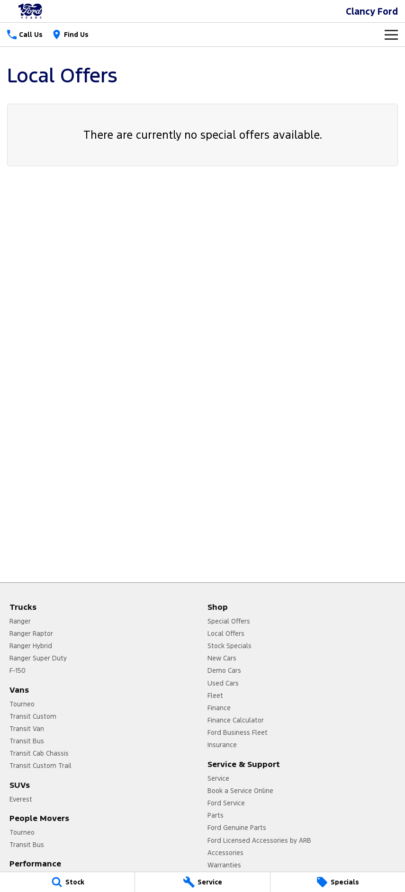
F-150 (17, 670)
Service (218, 778)
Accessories (225, 852)
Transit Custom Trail (40, 765)
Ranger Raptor (31, 633)
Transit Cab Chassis (39, 753)
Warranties (224, 865)
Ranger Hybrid (30, 646)
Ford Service (226, 803)
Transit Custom (32, 716)
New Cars (221, 658)
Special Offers (228, 621)
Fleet (215, 695)
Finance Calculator (235, 720)
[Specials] (337, 882)
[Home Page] (30, 11)
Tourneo (22, 704)
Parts (215, 815)
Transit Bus (26, 741)
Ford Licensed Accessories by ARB (259, 840)
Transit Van (26, 728)
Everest (20, 799)
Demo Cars (224, 670)
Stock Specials (229, 646)
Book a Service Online (240, 790)
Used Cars (223, 683)
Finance (219, 708)
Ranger (20, 621)
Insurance (222, 744)
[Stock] (67, 882)
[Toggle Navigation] (391, 34)
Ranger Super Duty (38, 658)
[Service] (202, 882)
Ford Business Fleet (237, 732)
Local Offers (225, 633)
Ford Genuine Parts (236, 827)
